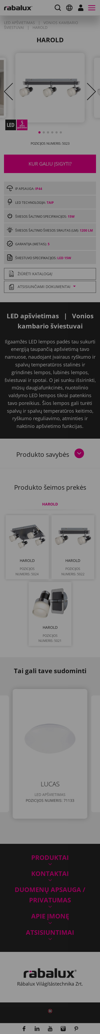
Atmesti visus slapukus (50, 572)
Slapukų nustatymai (50, 558)
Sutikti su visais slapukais (50, 585)
